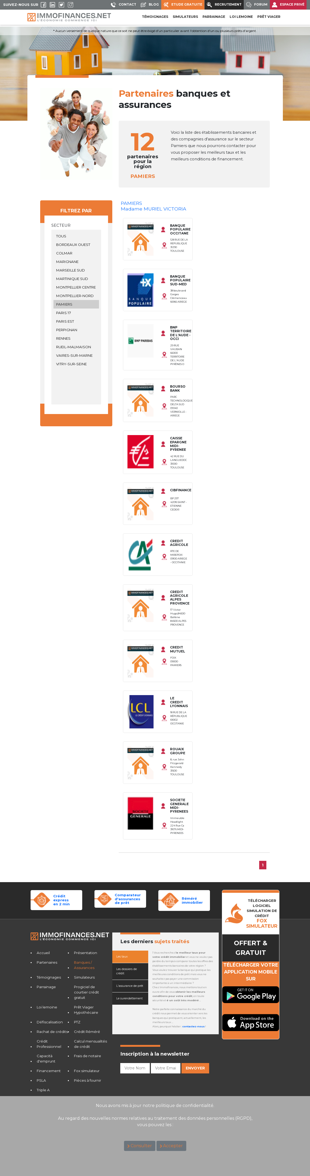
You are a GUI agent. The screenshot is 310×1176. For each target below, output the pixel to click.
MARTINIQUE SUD (76, 278)
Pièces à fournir (87, 1080)
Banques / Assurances (84, 965)
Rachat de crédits (52, 1031)
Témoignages (155, 17)
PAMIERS (76, 304)
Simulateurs (84, 977)
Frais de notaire (87, 1056)
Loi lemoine (47, 1007)
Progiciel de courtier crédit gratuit (86, 992)
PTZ (77, 1022)
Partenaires (47, 962)
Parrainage (46, 987)
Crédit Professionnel (49, 1044)
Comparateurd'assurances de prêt (128, 899)
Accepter (173, 1145)
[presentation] (160, 1086)
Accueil (43, 953)
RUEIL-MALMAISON (76, 347)
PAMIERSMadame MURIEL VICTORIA (153, 206)
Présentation (85, 953)
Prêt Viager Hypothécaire (86, 1010)
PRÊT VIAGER (268, 17)
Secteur (61, 225)
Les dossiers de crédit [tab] (126, 971)
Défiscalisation (50, 1022)
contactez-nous (193, 1026)
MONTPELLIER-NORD (76, 295)
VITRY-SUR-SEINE (76, 364)
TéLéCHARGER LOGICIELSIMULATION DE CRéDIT (262, 913)
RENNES (76, 338)
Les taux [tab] (122, 956)
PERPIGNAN (76, 330)
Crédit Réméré (87, 1031)
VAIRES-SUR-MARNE (76, 355)
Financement (49, 1071)
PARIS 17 (76, 313)
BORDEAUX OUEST (76, 244)
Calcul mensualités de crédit (90, 1044)
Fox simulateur (87, 1071)
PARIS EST (76, 321)
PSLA (41, 1080)
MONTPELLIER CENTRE (76, 287)
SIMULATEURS (185, 17)
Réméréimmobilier (192, 900)
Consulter (141, 1145)
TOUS (76, 236)
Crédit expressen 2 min (61, 900)
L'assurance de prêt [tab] (129, 986)
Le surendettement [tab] (129, 998)
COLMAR (76, 253)
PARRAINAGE (213, 17)
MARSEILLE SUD (76, 270)
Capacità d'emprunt (46, 1058)
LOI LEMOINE (241, 17)
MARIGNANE (76, 261)
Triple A (43, 1090)
